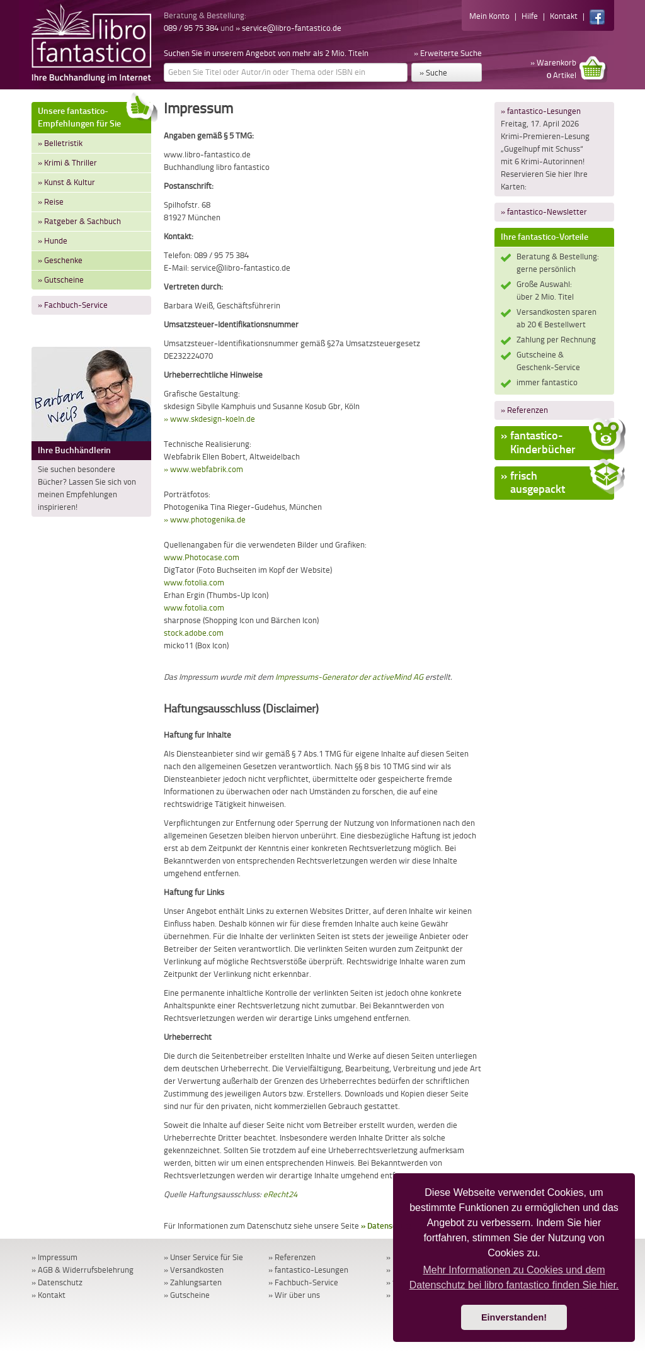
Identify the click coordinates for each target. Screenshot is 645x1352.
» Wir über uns (294, 1295)
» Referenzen (524, 410)
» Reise (51, 201)
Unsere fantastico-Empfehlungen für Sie (94, 115)
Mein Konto (489, 16)
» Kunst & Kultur (66, 182)
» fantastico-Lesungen (541, 111)
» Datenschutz (386, 1226)
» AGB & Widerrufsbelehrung (82, 1270)
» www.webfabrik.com (203, 469)
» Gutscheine (61, 279)
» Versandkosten (194, 1270)
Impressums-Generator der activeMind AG (349, 677)
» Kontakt (48, 1295)
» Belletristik (60, 143)
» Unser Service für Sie (203, 1257)
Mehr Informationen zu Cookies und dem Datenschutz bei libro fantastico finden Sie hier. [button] (514, 1277)
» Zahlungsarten (193, 1282)
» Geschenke (60, 260)
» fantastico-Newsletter (544, 212)
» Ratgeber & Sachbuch (79, 221)
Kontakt (564, 16)
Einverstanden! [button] (514, 1317)
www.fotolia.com (194, 582)
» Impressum (54, 1257)
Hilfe (530, 16)
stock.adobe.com (194, 633)
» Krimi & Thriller (67, 162)
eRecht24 (280, 1194)
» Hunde (52, 240)
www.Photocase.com (201, 557)
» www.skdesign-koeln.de (209, 419)
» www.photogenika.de (205, 519)
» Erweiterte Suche (448, 53)
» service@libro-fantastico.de (288, 28)
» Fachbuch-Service (73, 305)
